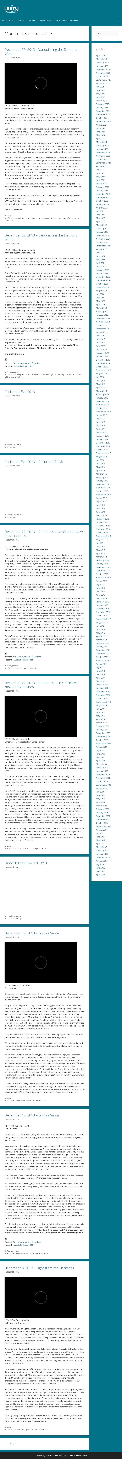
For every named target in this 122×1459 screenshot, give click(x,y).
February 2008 (102, 809)
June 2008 (100, 795)
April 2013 (100, 595)
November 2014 (103, 529)
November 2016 (103, 446)
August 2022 (101, 207)
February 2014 (102, 560)
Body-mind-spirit (23, 218)
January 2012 (102, 646)
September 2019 (103, 328)
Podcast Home (8, 20)
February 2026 (102, 62)
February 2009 (102, 767)
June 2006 (100, 867)
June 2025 (100, 90)
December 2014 (103, 525)
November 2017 (103, 404)
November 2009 (103, 736)
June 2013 (100, 588)
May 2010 (100, 715)
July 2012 (100, 626)
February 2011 (102, 684)
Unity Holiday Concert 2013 (26, 863)
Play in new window (21, 363)
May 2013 (100, 591)
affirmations (11, 218)
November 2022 (103, 197)
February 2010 (102, 726)
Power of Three (67, 218)
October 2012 (102, 615)
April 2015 (100, 512)
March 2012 (101, 639)
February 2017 (102, 436)
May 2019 (100, 342)
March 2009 (101, 764)
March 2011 (101, 681)
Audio (9, 372)
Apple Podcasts (21, 366)
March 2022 (101, 225)
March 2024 (101, 142)
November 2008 (103, 778)
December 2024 (103, 111)
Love (59, 218)
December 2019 (103, 318)
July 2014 (100, 543)
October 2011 (102, 657)
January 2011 (102, 688)
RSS (31, 366)
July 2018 (100, 377)
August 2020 (101, 290)
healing (53, 218)
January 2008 (102, 812)
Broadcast (11, 445)
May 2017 (100, 425)
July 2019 (100, 335)
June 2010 (100, 712)
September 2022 (103, 204)
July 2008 (100, 791)
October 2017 (102, 408)
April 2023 (100, 180)
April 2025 (100, 97)
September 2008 (103, 785)
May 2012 (100, 632)
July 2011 (100, 667)
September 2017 (103, 411)
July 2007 (100, 833)
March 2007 (101, 847)
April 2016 (100, 470)
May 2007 (100, 840)
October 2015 (102, 491)
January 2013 (102, 605)
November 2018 (103, 363)
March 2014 (101, 556)
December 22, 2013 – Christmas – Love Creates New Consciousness (41, 684)
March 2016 (101, 474)
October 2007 (102, 823)
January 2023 (102, 190)
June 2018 (100, 380)
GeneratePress (81, 1455)
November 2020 (103, 280)
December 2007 (103, 816)
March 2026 (101, 59)
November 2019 (103, 321)
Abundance (11, 1100)
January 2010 (102, 729)
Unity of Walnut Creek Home (67, 20)
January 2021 (102, 273)
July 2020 (100, 294)
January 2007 (102, 854)
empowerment (36, 218)
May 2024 (100, 135)
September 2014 (103, 536)
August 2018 (101, 373)
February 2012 (102, 643)
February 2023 (102, 187)
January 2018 (102, 397)
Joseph (35, 848)
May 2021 (100, 259)
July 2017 (100, 418)
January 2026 (102, 66)
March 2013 (101, 598)
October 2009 (102, 740)
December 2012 (103, 608)
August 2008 (101, 788)
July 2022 (100, 211)
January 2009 (102, 771)
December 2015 (103, 484)
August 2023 (101, 166)
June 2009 (100, 754)
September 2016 (103, 453)
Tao (47, 1430)
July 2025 (100, 86)
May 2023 (100, 176)
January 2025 (102, 107)
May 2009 (100, 757)
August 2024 (101, 125)
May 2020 (100, 301)
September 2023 (103, 162)
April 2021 (100, 263)
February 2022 (102, 228)
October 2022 (102, 201)
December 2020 (103, 277)
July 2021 (100, 252)
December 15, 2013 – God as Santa (32, 933)
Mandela (41, 1430)
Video (9, 216)
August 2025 (101, 83)
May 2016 (100, 467)
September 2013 (103, 577)
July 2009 (100, 750)
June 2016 (100, 463)
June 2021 (100, 256)
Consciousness (22, 668)
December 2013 (103, 567)
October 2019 (102, 325)
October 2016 (102, 449)
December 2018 (103, 360)
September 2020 (103, 287)
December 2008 (103, 774)
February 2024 (102, 145)
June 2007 (100, 836)
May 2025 (100, 93)
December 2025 (103, 69)
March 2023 (101, 183)
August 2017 (101, 415)
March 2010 (101, 722)
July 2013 (100, 584)
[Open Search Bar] (118, 20)
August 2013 (101, 581)
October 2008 (102, 781)
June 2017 (100, 422)
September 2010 (103, 702)
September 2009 (103, 743)
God (30, 668)
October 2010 (102, 698)
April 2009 (100, 760)
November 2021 (103, 239)
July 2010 (100, 709)
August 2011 (101, 664)
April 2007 (100, 843)
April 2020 (100, 304)
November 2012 (103, 612)
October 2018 (102, 366)
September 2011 (103, 660)
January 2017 (102, 439)
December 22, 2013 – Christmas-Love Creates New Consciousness (44, 533)
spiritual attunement (12, 377)
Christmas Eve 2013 (20, 391)
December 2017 (103, 401)
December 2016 (103, 442)
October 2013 (102, 574)
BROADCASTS (45, 20)
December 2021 (103, 235)
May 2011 (100, 674)
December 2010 (103, 691)
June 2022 (100, 214)
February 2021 (102, 270)
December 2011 (103, 650)
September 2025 (103, 80)
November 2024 (103, 114)
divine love (30, 1100)
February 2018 (102, 394)
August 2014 (101, 539)
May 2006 (100, 871)
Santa (46, 1100)
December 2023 (103, 152)
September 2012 (103, 619)
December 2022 (103, 194)
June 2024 (100, 131)
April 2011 (100, 677)
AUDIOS (32, 20)
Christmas (11, 447)
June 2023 (100, 173)
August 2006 (101, 861)
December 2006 (103, 857)
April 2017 (100, 429)
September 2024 (103, 121)
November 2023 (103, 156)
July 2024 (100, 128)
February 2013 (102, 601)
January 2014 (102, 563)
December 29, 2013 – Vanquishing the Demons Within (41, 51)
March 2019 (101, 349)
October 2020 (102, 283)
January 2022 (102, 232)
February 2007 (102, 850)
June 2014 (100, 546)
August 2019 (101, 332)
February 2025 (102, 104)
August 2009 (101, 747)
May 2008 (100, 798)
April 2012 (100, 636)
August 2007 (101, 830)
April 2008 (100, 802)
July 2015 (100, 501)
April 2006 (100, 874)
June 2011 (100, 671)
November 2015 (103, 487)
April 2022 (100, 221)
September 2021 (103, 245)
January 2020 (102, 315)
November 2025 (103, 73)
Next (13, 1443)
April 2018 (100, 387)
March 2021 (101, 266)
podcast (15, 372)
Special (18, 445)
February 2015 (102, 518)
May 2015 (100, 508)
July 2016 (100, 460)
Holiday (18, 918)
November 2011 (103, 653)
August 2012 (101, 622)
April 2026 (100, 55)
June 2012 (100, 629)
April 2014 (100, 553)
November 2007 (103, 819)
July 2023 (100, 169)
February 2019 (102, 353)
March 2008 (101, 805)
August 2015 (101, 498)
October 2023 (102, 159)
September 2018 (103, 370)
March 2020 (101, 308)
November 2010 (103, 695)
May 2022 (100, 218)
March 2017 (101, 432)
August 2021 (101, 249)
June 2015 (100, 505)
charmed (34, 374)
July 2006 (100, 864)
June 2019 (100, 339)
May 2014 (100, 550)
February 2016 (102, 477)
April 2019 (100, 346)
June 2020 (100, 297)
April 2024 (100, 138)
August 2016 (101, 456)
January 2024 (102, 149)
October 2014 (102, 532)
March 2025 (101, 100)
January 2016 (102, 480)
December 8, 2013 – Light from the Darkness (39, 1268)
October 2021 (102, 242)
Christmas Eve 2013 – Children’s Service (35, 461)
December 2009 (103, 733)
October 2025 (102, 76)
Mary (46, 848)
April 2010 (100, 719)
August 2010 (101, 705)
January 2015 (102, 522)
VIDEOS (22, 20)
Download (36, 363)
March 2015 (101, 515)
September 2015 (103, 494)
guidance (46, 218)
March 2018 (101, 391)
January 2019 (102, 356)
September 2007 (103, 826)
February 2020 (102, 311)
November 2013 (103, 570)
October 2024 (102, 118)
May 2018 (100, 384)
